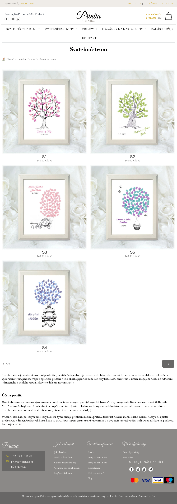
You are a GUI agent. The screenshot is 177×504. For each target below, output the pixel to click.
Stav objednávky (131, 452)
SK (134, 3)
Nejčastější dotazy (63, 472)
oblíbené (152, 3)
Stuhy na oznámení (97, 462)
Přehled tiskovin (26, 59)
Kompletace (94, 467)
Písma (91, 452)
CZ (140, 3)
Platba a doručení (63, 457)
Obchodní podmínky (65, 462)
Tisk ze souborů (96, 472)
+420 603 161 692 (28, 3)
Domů (10, 59)
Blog (90, 478)
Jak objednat (60, 452)
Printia (88, 16)
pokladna (167, 3)
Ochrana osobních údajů (67, 467)
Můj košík (128, 457)
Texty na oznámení (97, 457)
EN (129, 3)
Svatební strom (47, 59)
